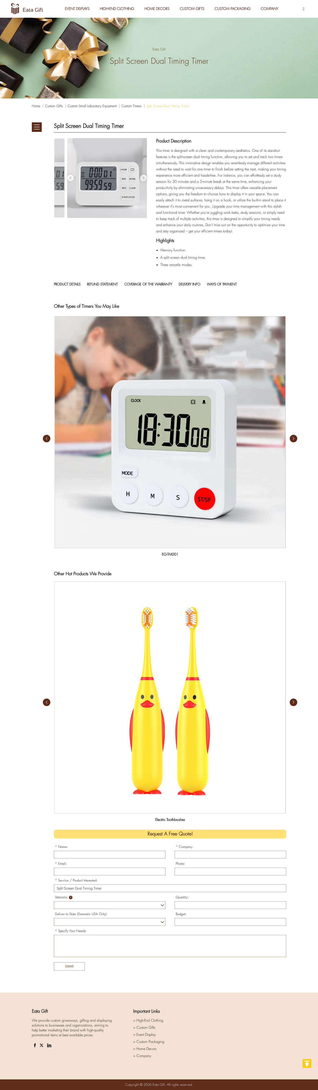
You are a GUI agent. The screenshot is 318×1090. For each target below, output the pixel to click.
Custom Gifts (192, 8)
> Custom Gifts (144, 1027)
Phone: (180, 863)
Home (36, 106)
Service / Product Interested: (76, 880)
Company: (184, 847)
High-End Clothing (116, 8)
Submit (69, 966)
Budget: (181, 914)
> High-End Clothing (148, 1020)
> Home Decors (144, 1048)
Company (270, 8)
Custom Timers (131, 106)
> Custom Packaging (148, 1041)
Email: (61, 863)
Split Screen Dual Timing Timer (167, 106)
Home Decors (156, 8)
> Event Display (144, 1034)
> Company (142, 1055)
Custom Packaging (233, 8)
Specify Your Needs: (71, 931)
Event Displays (76, 8)
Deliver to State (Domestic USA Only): (81, 914)
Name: (61, 847)
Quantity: (182, 897)
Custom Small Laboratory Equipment (92, 106)
